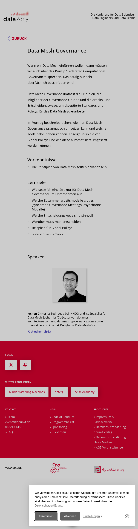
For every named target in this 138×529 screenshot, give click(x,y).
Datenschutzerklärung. (49, 505)
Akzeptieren (46, 516)
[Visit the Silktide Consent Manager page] (127, 516)
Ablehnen (70, 516)
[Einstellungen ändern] (92, 516)
